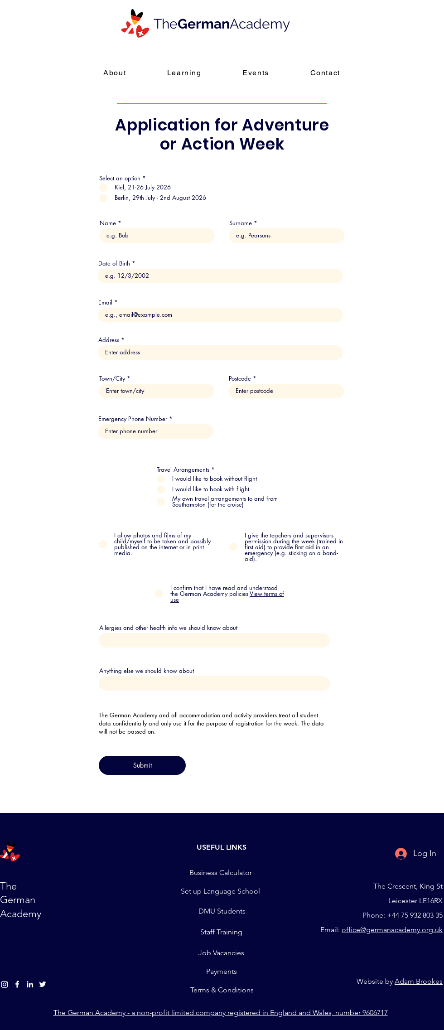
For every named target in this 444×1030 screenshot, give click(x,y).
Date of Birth (114, 263)
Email (105, 302)
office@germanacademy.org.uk (392, 929)
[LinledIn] (29, 984)
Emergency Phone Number (132, 419)
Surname (240, 223)
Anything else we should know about (146, 671)
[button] (184, 73)
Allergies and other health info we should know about (168, 628)
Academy (260, 24)
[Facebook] (17, 984)
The (166, 24)
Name (108, 223)
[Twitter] (42, 984)
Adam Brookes (419, 981)
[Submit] (142, 765)
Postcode (240, 379)
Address (108, 340)
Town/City (112, 379)
